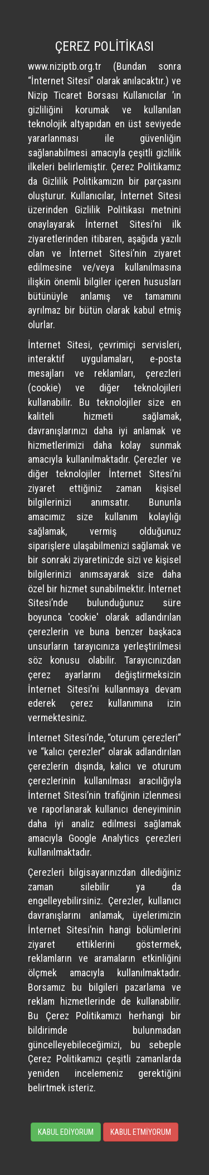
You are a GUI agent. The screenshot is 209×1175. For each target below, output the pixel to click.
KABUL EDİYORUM (66, 1132)
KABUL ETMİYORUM (140, 1132)
